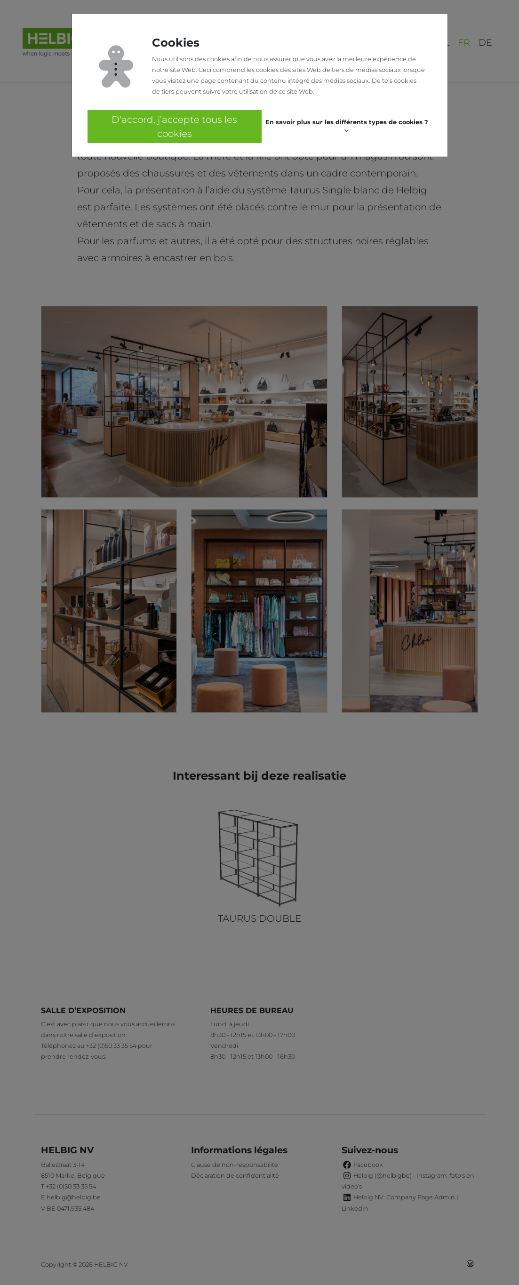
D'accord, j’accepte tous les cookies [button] (174, 126)
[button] (346, 126)
